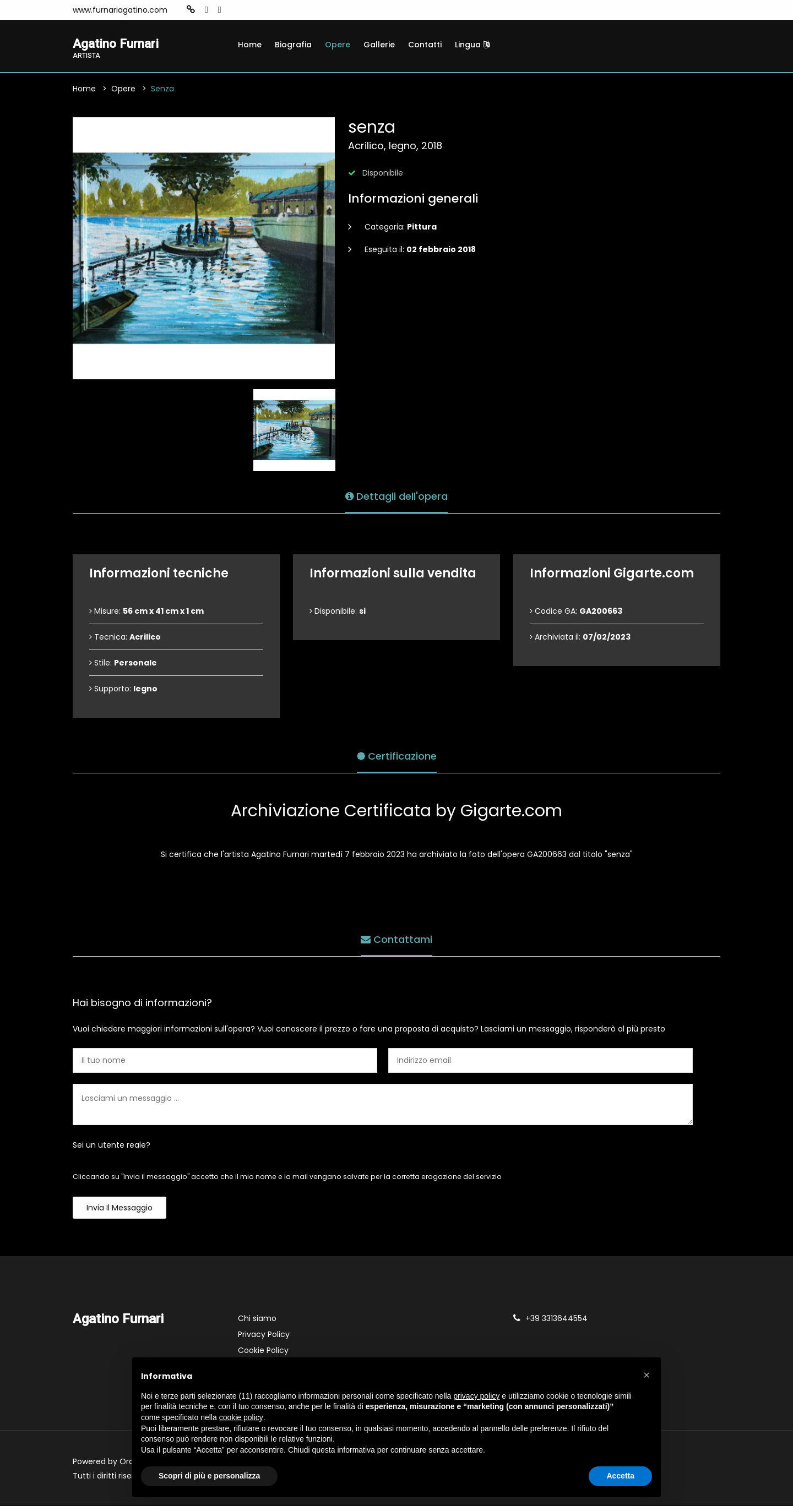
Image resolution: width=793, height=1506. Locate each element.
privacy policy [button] (476, 1396)
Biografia (293, 44)
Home (250, 44)
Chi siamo (257, 1319)
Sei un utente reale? (111, 1146)
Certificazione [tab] (397, 755)
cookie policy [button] (241, 1417)
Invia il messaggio (119, 1208)
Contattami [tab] (396, 939)
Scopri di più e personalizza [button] (209, 1475)
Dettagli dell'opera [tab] (396, 496)
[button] (646, 1375)
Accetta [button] (620, 1475)
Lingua (472, 44)
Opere (337, 44)
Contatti (425, 44)
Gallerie (379, 44)
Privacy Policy (264, 1335)
